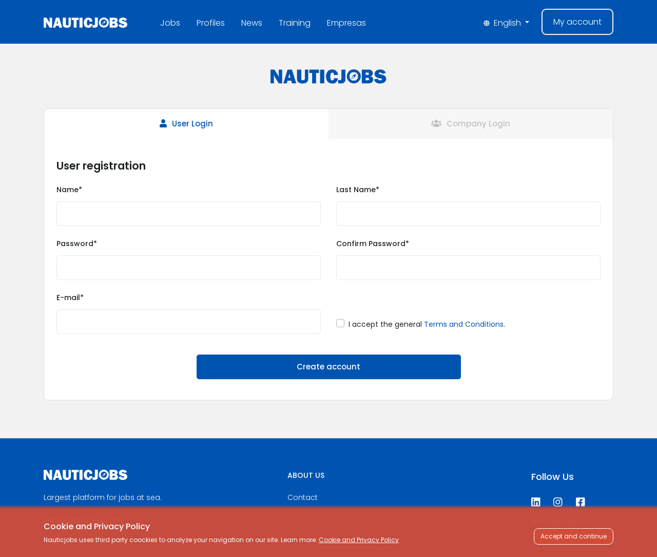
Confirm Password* (372, 243)
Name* (69, 189)
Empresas (346, 23)
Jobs (170, 23)
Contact (302, 497)
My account (577, 22)
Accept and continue (573, 536)
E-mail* (70, 297)
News (251, 23)
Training (295, 23)
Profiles (211, 23)
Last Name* (357, 189)
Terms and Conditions (464, 324)
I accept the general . (427, 324)
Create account (328, 366)
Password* (76, 243)
